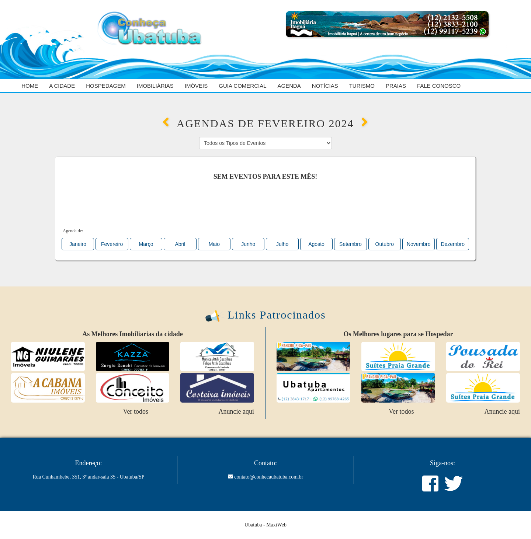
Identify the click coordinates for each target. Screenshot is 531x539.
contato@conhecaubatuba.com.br (268, 477)
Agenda (289, 86)
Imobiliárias (155, 86)
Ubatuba (253, 525)
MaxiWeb (276, 525)
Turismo (362, 86)
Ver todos (135, 411)
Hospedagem (106, 86)
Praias (396, 86)
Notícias (325, 86)
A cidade (62, 86)
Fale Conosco (439, 86)
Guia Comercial (242, 86)
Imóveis (196, 86)
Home (29, 86)
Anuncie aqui (236, 411)
